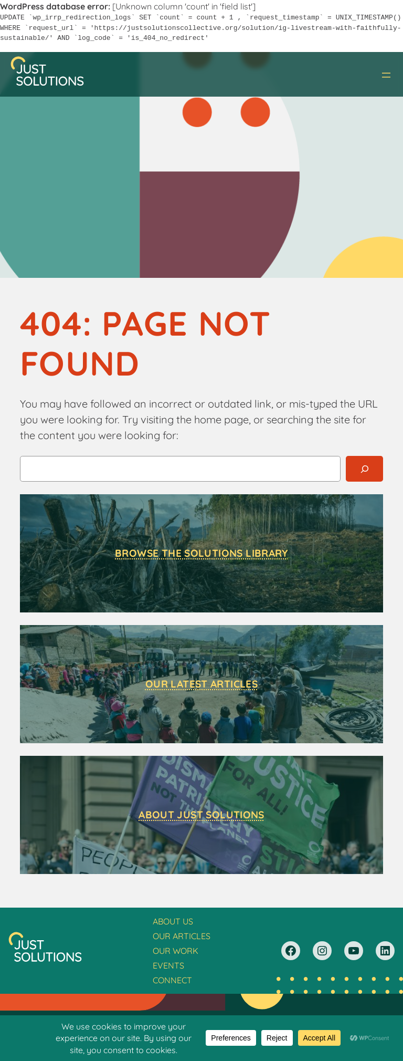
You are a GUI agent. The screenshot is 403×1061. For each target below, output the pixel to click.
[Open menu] (386, 75)
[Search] (364, 469)
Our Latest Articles (201, 684)
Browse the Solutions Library (201, 553)
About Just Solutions (201, 814)
